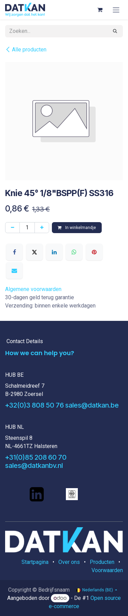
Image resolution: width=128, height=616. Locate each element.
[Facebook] (14, 252)
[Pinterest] (94, 252)
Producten (102, 562)
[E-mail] (14, 270)
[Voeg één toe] (41, 227)
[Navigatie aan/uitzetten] (116, 10)
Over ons (69, 562)
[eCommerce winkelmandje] (99, 9)
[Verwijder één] (12, 227)
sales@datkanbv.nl (34, 465)
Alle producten (25, 49)
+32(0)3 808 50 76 (34, 405)
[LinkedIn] (54, 252)
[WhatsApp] (74, 252)
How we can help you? (39, 353)
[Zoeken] (115, 31)
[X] (34, 252)
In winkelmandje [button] (77, 227)
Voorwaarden (107, 570)
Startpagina (35, 562)
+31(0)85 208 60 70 (36, 457)
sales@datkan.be (92, 405)
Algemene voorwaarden (33, 289)
